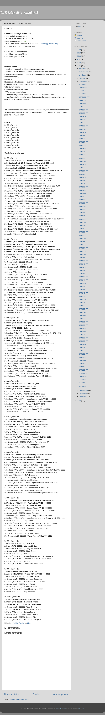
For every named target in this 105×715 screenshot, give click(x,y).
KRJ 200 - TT (83, 100)
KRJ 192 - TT (83, 126)
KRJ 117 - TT (83, 367)
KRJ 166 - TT (83, 209)
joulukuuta (83, 68)
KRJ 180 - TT (83, 164)
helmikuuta (83, 393)
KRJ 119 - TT (83, 360)
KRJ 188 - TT (83, 135)
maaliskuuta (83, 390)
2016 (79, 62)
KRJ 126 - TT (83, 338)
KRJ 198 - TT (83, 107)
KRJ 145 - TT (83, 277)
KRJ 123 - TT (83, 347)
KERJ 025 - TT (84, 84)
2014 (79, 401)
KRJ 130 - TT (83, 325)
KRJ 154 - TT (83, 248)
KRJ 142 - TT (83, 286)
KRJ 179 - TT (83, 168)
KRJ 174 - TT (83, 184)
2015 (79, 66)
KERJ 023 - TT (84, 91)
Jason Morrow (60, 709)
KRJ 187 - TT (83, 142)
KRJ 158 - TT (83, 235)
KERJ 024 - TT (84, 87)
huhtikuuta (83, 81)
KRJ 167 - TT (83, 206)
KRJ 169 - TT (83, 200)
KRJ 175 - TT (83, 180)
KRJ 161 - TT (83, 225)
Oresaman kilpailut (19, 12)
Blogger (81, 709)
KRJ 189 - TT (83, 139)
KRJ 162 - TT (83, 222)
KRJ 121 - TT (83, 354)
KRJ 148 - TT (83, 267)
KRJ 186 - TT (83, 145)
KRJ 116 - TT (83, 370)
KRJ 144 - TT (83, 280)
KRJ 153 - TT (83, 251)
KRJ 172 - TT (83, 190)
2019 (79, 53)
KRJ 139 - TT (83, 296)
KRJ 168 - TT (83, 203)
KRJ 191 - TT (83, 129)
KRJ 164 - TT (83, 216)
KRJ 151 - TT (83, 258)
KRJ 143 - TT (83, 283)
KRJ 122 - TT (83, 351)
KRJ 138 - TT (83, 299)
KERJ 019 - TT (84, 376)
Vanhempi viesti (61, 694)
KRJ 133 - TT (83, 315)
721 (79, 26)
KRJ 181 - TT (83, 161)
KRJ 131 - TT (83, 322)
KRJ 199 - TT (83, 103)
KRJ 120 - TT (83, 357)
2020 (79, 50)
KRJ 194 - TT (83, 119)
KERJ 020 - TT (84, 373)
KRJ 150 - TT (83, 261)
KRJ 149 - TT (83, 264)
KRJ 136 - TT (83, 306)
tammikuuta (83, 396)
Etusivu (36, 694)
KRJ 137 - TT (83, 303)
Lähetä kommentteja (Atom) (19, 699)
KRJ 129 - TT (83, 328)
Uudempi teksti (12, 694)
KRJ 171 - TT (83, 193)
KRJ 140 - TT (83, 293)
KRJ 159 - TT (83, 232)
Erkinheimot (81, 41)
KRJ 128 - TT (83, 331)
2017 (79, 59)
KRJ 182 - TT (83, 158)
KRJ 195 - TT (83, 116)
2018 (79, 56)
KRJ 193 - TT (83, 123)
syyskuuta (83, 75)
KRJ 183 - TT (83, 155)
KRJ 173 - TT (83, 187)
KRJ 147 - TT (83, 270)
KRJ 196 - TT (83, 113)
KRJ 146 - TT (83, 274)
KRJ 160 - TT (83, 229)
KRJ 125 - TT (83, 341)
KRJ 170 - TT (83, 196)
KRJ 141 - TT (83, 290)
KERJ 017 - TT (84, 383)
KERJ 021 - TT (84, 97)
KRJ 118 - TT (83, 364)
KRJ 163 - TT (83, 219)
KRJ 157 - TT (83, 238)
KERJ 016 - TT (84, 386)
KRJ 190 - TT (83, 132)
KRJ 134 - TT (83, 312)
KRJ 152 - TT (83, 254)
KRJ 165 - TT (83, 213)
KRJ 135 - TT (83, 309)
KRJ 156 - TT (83, 242)
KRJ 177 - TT (83, 171)
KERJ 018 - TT (84, 380)
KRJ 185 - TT (83, 148)
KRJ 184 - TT (83, 152)
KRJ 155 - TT (83, 245)
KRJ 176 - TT (83, 177)
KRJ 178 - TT (83, 174)
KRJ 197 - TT (83, 110)
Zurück (79, 35)
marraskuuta (84, 72)
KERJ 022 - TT (84, 94)
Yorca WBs (81, 38)
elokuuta (82, 78)
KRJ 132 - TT (83, 319)
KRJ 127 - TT (83, 335)
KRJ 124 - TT (83, 344)
